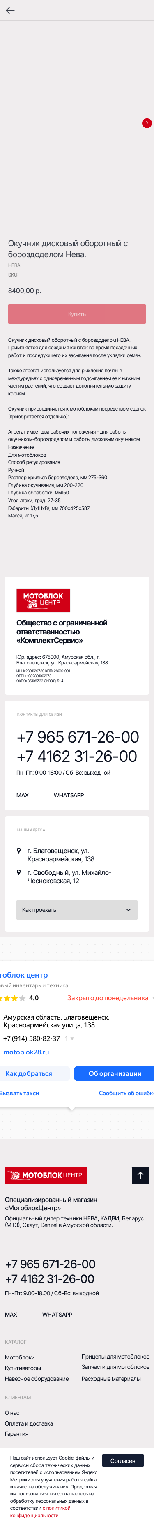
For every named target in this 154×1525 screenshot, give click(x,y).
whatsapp (69, 794)
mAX (11, 1314)
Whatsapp (57, 1314)
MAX (22, 794)
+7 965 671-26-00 (77, 737)
